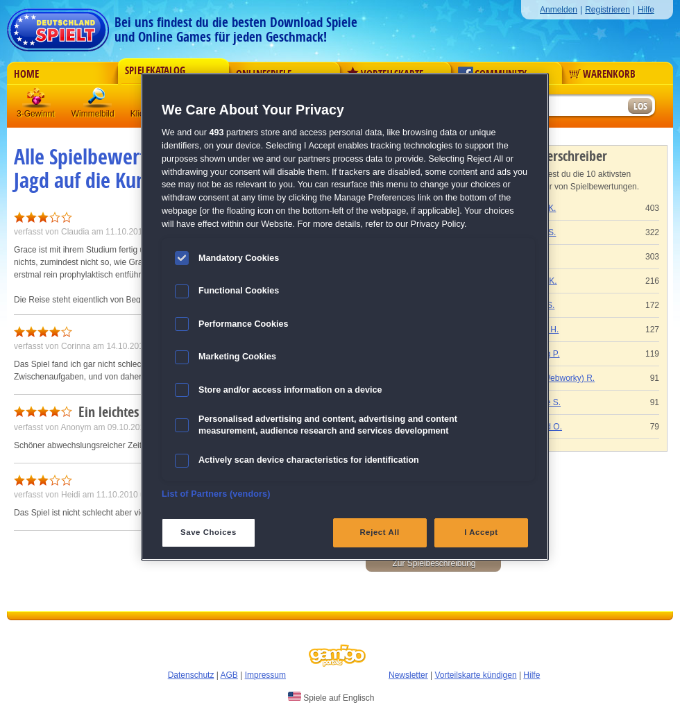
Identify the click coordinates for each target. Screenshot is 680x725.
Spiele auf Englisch (331, 697)
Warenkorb (602, 74)
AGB (229, 675)
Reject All (380, 532)
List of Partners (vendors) (216, 494)
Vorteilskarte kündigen (475, 675)
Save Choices (208, 532)
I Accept (481, 532)
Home (26, 74)
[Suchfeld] (572, 106)
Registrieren (607, 10)
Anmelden (558, 10)
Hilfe (646, 10)
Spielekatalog (155, 71)
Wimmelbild (97, 100)
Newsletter (408, 675)
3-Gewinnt (36, 114)
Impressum (265, 675)
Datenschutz (191, 675)
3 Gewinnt (36, 100)
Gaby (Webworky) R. (556, 378)
